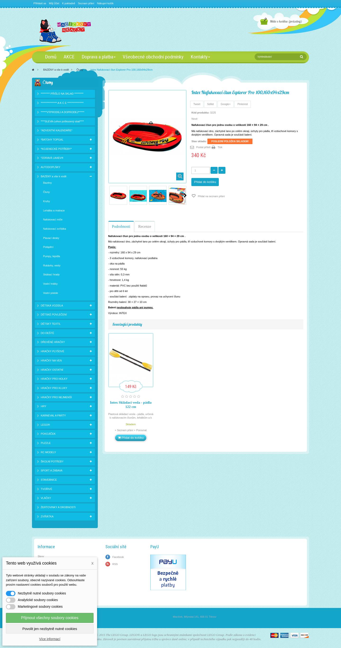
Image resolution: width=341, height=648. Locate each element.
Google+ (226, 104)
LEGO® (45, 424)
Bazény (47, 182)
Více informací (49, 639)
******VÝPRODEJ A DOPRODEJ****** (62, 112)
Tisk (220, 147)
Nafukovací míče (53, 219)
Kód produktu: (200, 112)
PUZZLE (46, 443)
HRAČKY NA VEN (51, 360)
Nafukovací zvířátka (54, 228)
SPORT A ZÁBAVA (52, 470)
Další (185, 195)
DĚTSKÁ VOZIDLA (52, 305)
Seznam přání (86, 3)
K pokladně (68, 3)
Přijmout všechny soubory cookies (49, 618)
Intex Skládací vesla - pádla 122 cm (131, 405)
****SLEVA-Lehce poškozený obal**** (62, 121)
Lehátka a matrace (54, 210)
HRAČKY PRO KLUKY (54, 388)
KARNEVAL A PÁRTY (53, 415)
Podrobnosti (121, 226)
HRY (43, 406)
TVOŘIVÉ (46, 489)
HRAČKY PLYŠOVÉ (52, 351)
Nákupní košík (105, 3)
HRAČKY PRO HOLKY (54, 378)
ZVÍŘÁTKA (47, 516)
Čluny (79, 69)
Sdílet (210, 104)
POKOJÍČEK (48, 433)
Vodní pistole (50, 293)
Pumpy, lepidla (51, 256)
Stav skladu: (199, 141)
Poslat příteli (203, 147)
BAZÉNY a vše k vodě (56, 69)
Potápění (48, 247)
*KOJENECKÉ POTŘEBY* (56, 148)
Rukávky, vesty (51, 265)
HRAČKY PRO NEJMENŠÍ (56, 397)
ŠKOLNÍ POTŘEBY (52, 461)
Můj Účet (54, 3)
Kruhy (46, 201)
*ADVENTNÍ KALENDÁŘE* (56, 130)
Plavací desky (51, 238)
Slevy (41, 556)
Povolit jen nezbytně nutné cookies (49, 629)
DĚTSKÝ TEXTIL (51, 323)
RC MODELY (48, 452)
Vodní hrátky (50, 283)
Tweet (196, 104)
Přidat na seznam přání (211, 196)
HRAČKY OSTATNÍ (52, 369)
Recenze (144, 226)
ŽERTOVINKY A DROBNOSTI (58, 507)
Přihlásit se (39, 3)
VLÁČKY (46, 498)
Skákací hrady (51, 274)
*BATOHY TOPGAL (52, 139)
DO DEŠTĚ (47, 333)
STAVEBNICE (49, 479)
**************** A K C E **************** (62, 102)
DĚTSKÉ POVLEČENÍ (54, 314)
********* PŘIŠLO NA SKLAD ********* (62, 93)
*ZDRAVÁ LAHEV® (52, 157)
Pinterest (243, 104)
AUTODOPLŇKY (50, 167)
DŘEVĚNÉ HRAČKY (53, 342)
